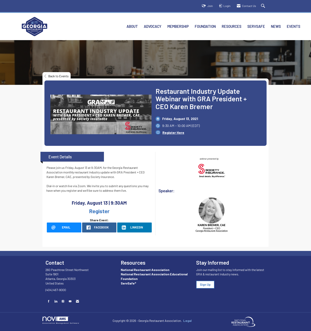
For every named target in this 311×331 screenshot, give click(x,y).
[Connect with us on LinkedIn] (56, 301)
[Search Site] (263, 6)
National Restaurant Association (145, 270)
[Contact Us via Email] (77, 301)
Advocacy (152, 26)
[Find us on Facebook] (48, 301)
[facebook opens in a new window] (99, 227)
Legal (187, 320)
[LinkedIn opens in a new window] (134, 227)
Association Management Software (60, 320)
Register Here (173, 132)
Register (99, 211)
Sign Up (205, 284)
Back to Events (56, 76)
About (132, 26)
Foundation (205, 26)
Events (293, 26)
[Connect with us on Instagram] (63, 301)
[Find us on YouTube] (70, 301)
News (276, 26)
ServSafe (256, 26)
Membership (178, 26)
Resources (231, 26)
